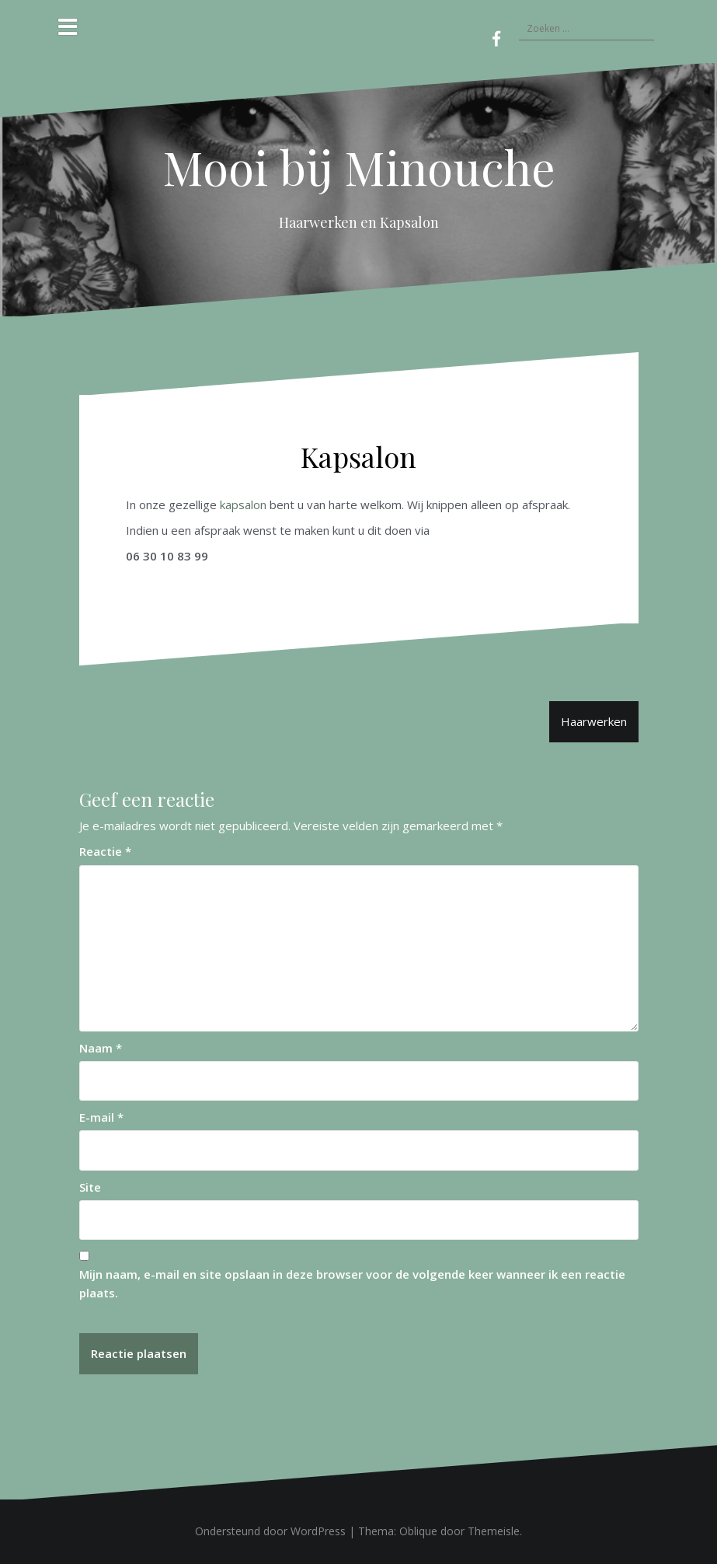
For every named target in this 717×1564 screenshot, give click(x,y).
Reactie (105, 851)
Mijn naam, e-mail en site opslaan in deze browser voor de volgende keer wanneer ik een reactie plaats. (352, 1283)
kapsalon (243, 504)
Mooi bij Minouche (358, 166)
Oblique (418, 1531)
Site (90, 1187)
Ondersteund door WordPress (270, 1531)
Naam (100, 1048)
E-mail (101, 1117)
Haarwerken (594, 721)
